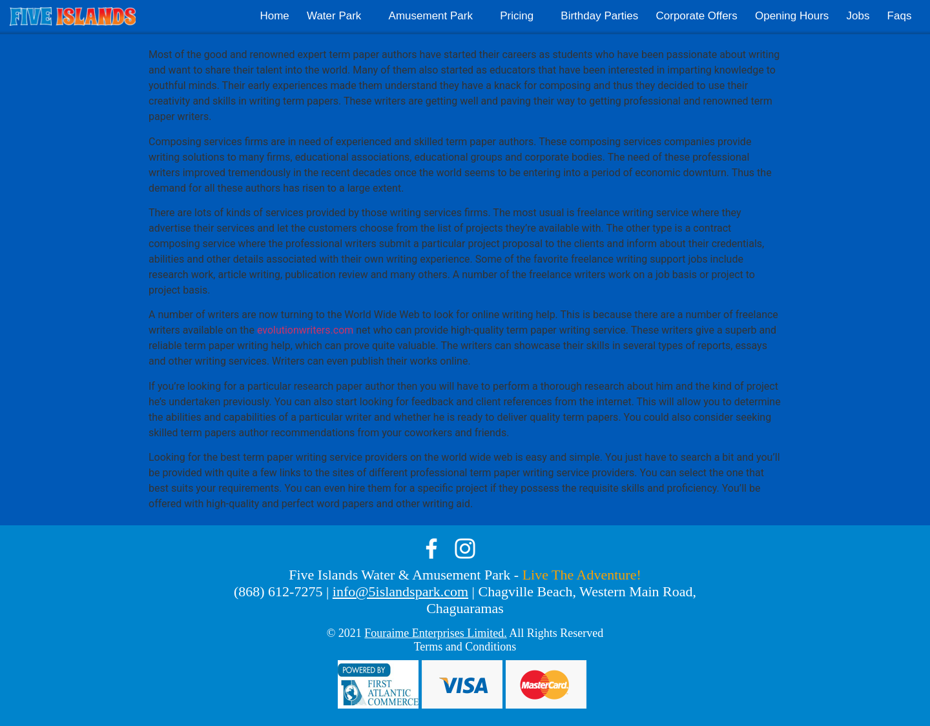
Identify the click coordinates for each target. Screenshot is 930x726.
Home (274, 16)
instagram (465, 548)
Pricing (516, 16)
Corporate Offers (696, 16)
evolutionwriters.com (305, 330)
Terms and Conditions (465, 646)
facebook (431, 548)
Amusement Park (431, 16)
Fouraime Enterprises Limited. (435, 633)
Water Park (334, 16)
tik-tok (498, 548)
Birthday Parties (599, 16)
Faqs (899, 16)
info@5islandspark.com (400, 591)
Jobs (858, 16)
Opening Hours (792, 16)
